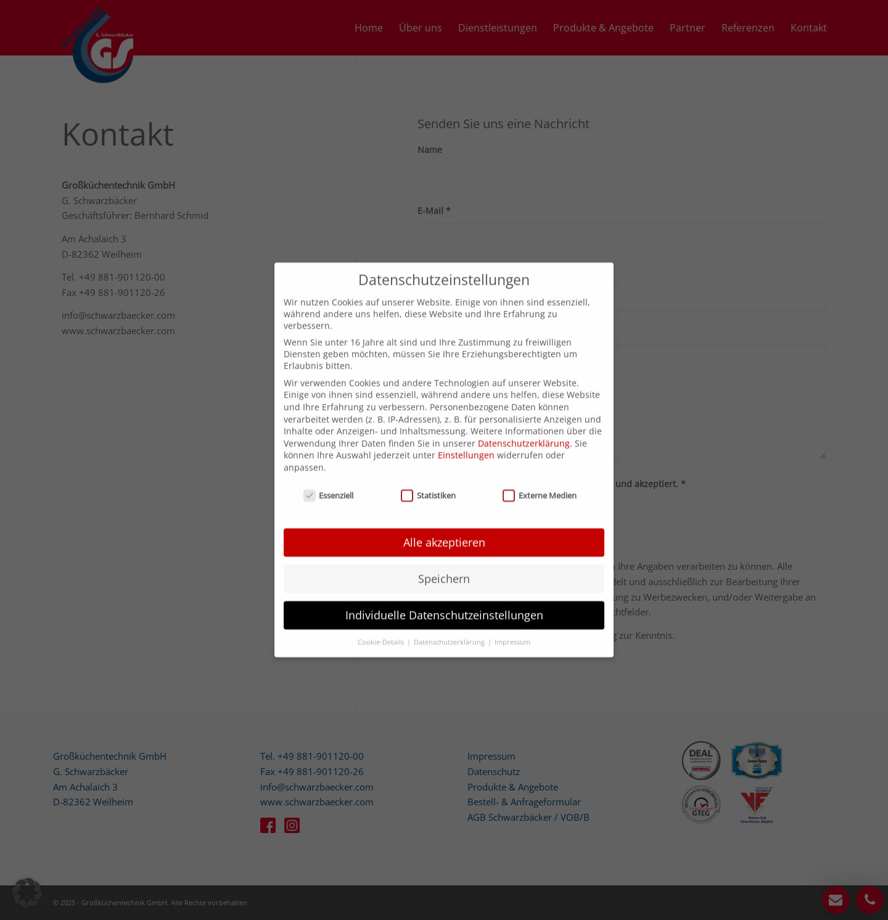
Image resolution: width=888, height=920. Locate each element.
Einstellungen (466, 442)
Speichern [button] (444, 564)
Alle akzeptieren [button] (444, 529)
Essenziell (328, 481)
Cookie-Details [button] (382, 628)
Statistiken (428, 481)
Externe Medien (540, 481)
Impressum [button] (512, 628)
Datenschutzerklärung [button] (450, 628)
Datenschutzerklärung (524, 429)
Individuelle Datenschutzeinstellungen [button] (444, 601)
